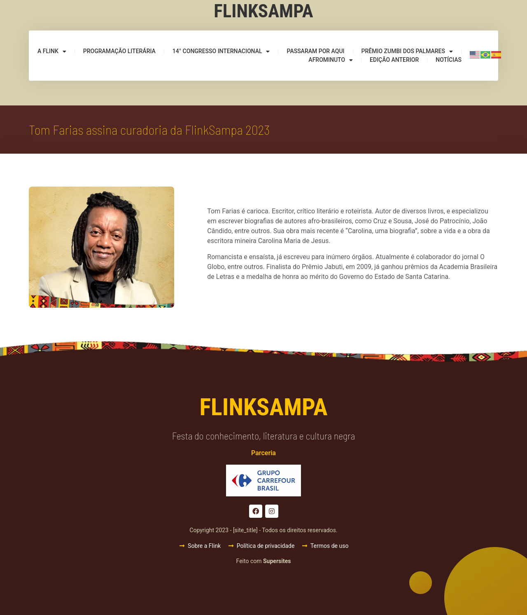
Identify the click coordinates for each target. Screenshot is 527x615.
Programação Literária (119, 51)
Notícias (449, 59)
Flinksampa (263, 11)
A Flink (51, 51)
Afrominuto (330, 60)
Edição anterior (394, 59)
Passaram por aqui (315, 51)
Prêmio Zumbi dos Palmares (407, 51)
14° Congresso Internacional (221, 51)
